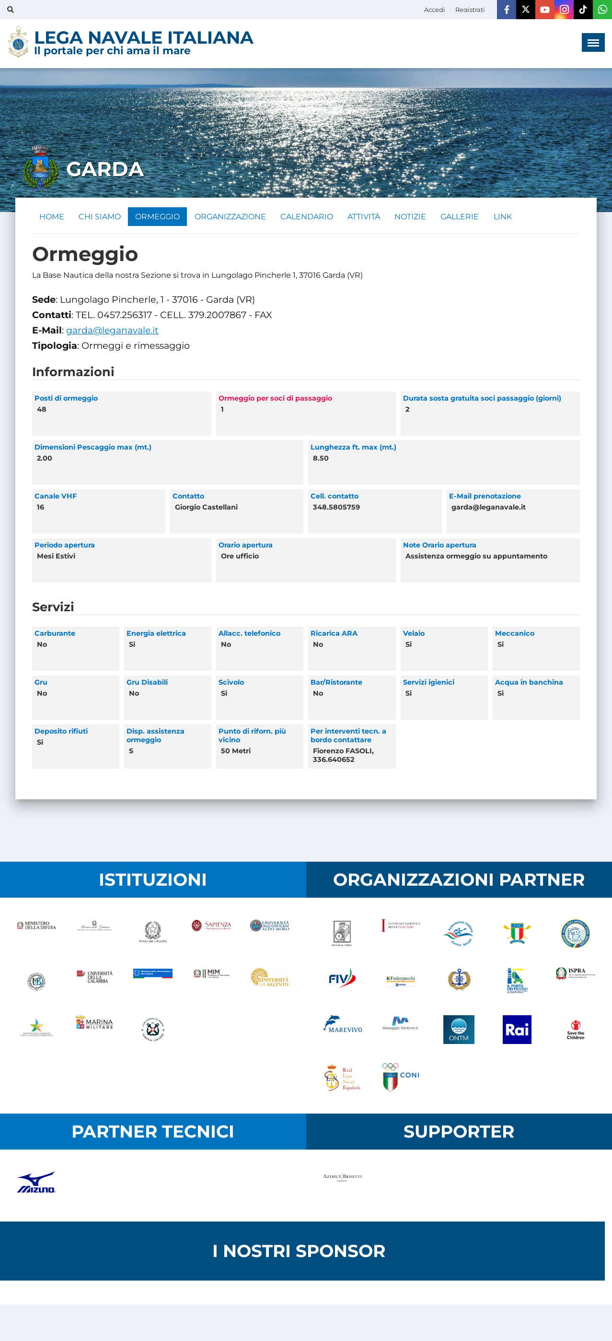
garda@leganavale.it (113, 330)
